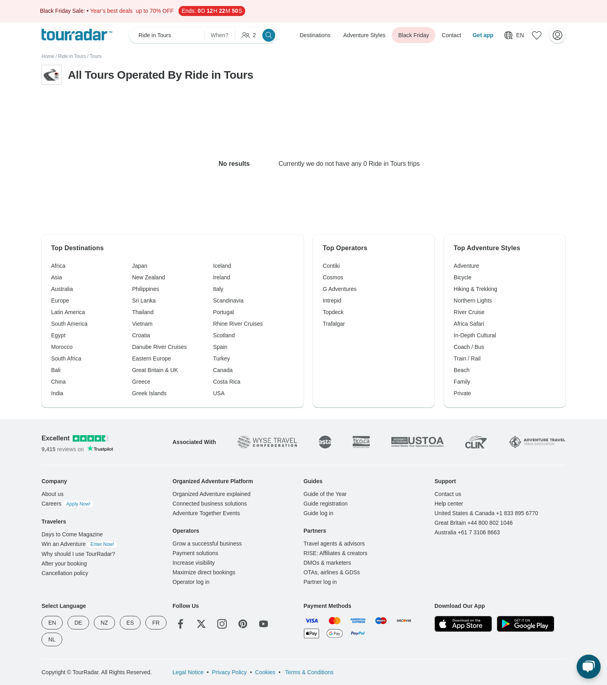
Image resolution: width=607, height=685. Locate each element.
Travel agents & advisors (334, 543)
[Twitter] (201, 624)
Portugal (223, 312)
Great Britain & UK (155, 370)
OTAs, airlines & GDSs (332, 572)
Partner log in (320, 582)
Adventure (466, 266)
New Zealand (148, 277)
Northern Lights (473, 300)
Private (462, 393)
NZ (104, 622)
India (57, 393)
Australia (62, 289)
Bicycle (462, 277)
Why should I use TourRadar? (78, 554)
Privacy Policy (229, 672)
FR (156, 622)
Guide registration (326, 503)
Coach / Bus (469, 347)
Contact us (447, 494)
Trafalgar (334, 324)
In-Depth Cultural (475, 335)
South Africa (66, 358)
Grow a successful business (207, 543)
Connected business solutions (210, 503)
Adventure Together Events (206, 513)
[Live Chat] (589, 667)
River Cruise (469, 312)
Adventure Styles (364, 35)
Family (462, 381)
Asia (56, 277)
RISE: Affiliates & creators (335, 553)
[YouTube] (264, 624)
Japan (139, 266)
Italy (218, 289)
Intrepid (332, 300)
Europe (60, 300)
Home (48, 56)
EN (52, 622)
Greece (141, 381)
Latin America (68, 312)
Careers (68, 503)
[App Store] (463, 624)
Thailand (143, 312)
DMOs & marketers (327, 563)
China (58, 381)
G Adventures (340, 289)
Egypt (58, 335)
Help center (448, 503)
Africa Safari (469, 324)
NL (52, 639)
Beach (462, 370)
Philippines (145, 289)
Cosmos (333, 277)
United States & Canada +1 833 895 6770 (486, 513)
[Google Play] (525, 624)
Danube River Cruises (159, 347)
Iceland (222, 266)
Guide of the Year (325, 494)
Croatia (141, 335)
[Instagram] (222, 624)
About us (52, 494)
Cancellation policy (65, 573)
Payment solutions (195, 553)
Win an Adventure (79, 544)
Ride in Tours (72, 56)
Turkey (221, 358)
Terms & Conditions (308, 672)
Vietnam (142, 324)
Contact (451, 35)
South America (69, 324)
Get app (482, 35)
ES (130, 622)
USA (218, 393)
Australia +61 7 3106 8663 (467, 532)
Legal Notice (188, 672)
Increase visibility (194, 563)
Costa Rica (226, 381)
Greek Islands (149, 393)
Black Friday (413, 35)
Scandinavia (228, 300)
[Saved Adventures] (537, 35)
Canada (222, 370)
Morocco (62, 347)
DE (78, 622)
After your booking (64, 563)
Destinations (315, 35)
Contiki (331, 266)
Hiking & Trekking (475, 289)
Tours (95, 56)
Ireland (221, 277)
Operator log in (191, 582)
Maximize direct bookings (204, 572)
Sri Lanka (144, 300)
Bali (55, 370)
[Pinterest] (243, 624)
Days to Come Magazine (72, 534)
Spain (220, 347)
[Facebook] (180, 624)
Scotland (223, 335)
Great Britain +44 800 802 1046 (473, 523)
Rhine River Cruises (237, 324)
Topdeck (333, 312)
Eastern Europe (151, 358)
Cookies (265, 672)
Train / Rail (467, 358)
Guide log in (318, 513)
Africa (58, 266)
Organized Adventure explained (211, 494)
